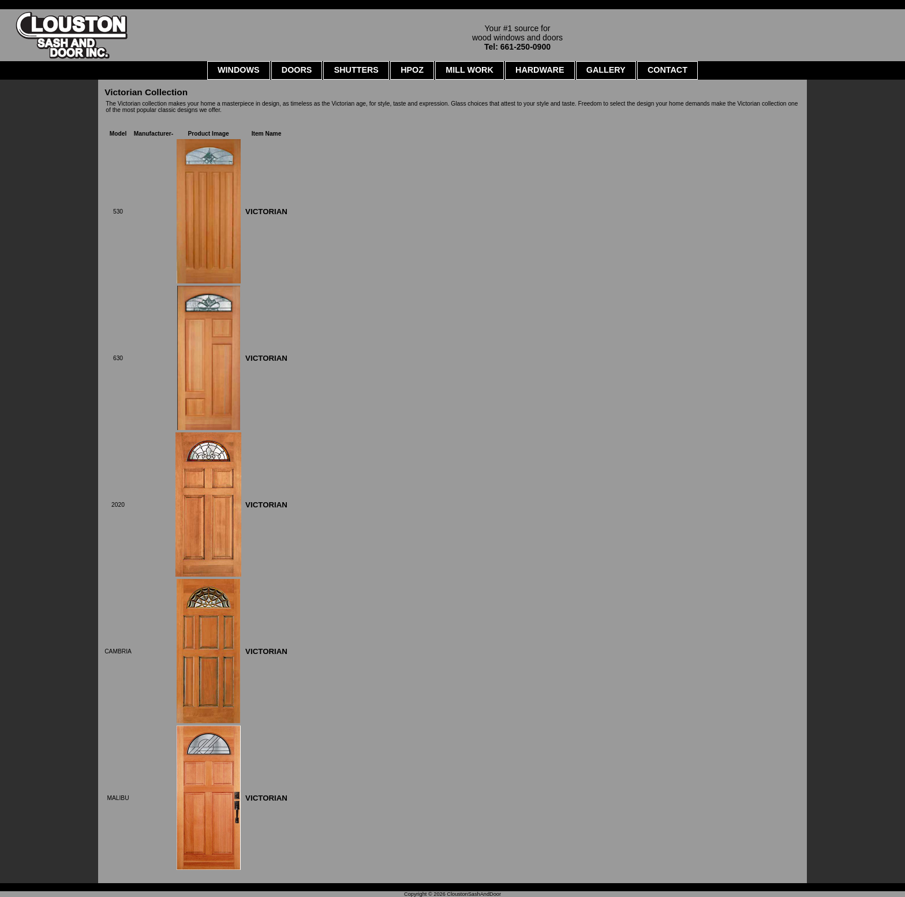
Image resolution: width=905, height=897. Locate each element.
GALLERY (606, 69)
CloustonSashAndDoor (474, 894)
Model (118, 133)
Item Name (267, 133)
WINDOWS (238, 69)
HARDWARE (539, 69)
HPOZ (412, 69)
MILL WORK (469, 69)
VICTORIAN (266, 211)
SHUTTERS (356, 69)
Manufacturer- (153, 133)
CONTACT (667, 69)
